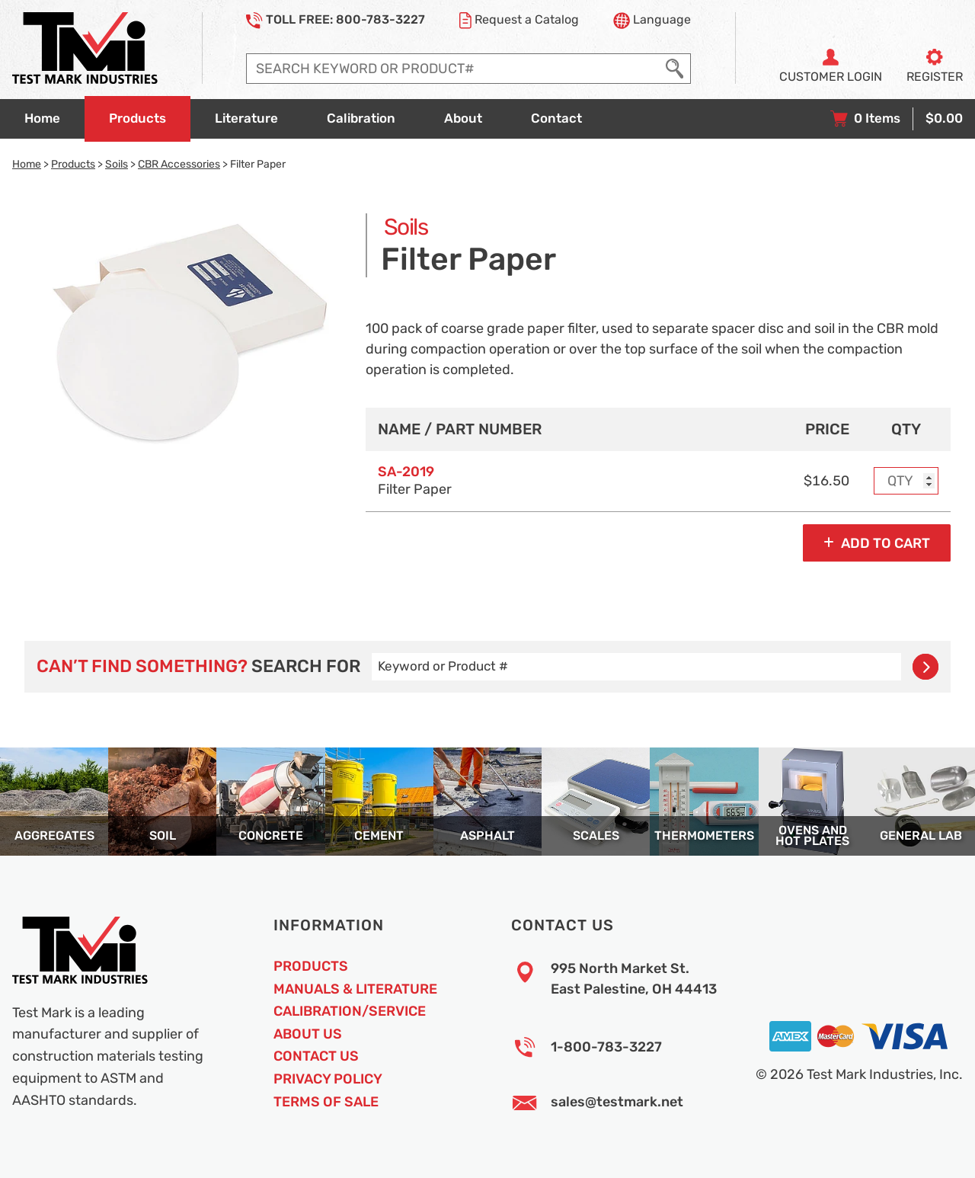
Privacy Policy (327, 1079)
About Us (307, 1034)
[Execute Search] (674, 68)
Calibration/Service (349, 1011)
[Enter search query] (453, 68)
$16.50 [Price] (826, 480)
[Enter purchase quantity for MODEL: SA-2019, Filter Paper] (906, 481)
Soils (116, 164)
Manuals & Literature (355, 989)
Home (26, 164)
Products (73, 164)
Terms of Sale (326, 1101)
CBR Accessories (179, 164)
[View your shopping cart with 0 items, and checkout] (896, 119)
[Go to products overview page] (137, 119)
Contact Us (316, 1056)
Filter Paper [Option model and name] (415, 480)
